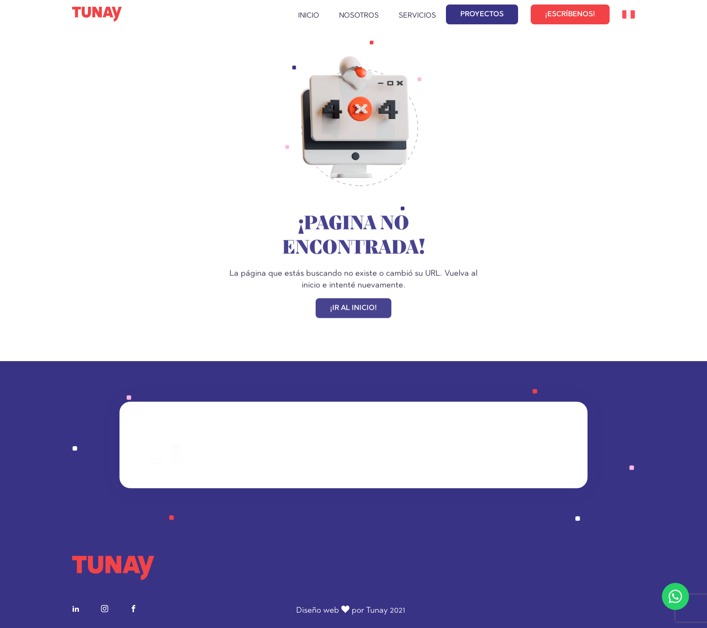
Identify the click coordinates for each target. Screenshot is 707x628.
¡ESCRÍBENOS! (570, 14)
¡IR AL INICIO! (353, 308)
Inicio (308, 15)
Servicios (417, 15)
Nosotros (359, 15)
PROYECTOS (482, 14)
